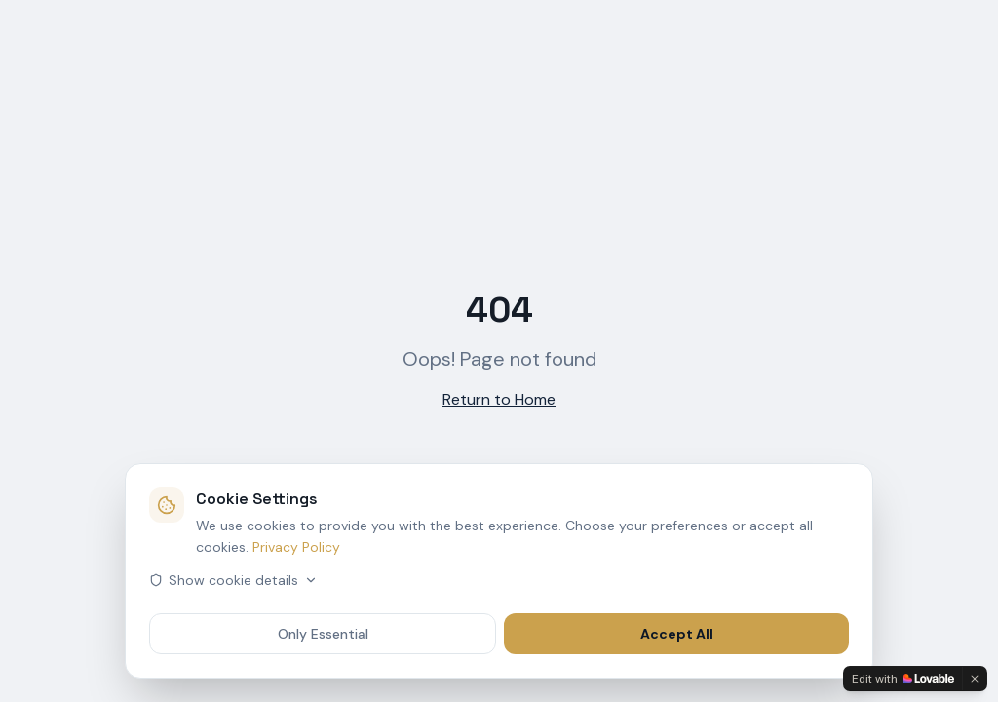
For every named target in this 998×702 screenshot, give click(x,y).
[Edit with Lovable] (903, 678)
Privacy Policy (296, 547)
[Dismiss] (974, 678)
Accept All (676, 634)
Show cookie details (233, 580)
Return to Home (499, 399)
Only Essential (323, 634)
